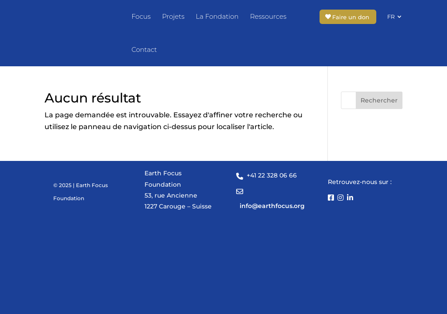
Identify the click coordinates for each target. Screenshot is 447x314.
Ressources (268, 16)
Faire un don (350, 17)
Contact (144, 49)
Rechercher (379, 101)
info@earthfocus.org (272, 206)
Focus (141, 16)
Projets (173, 16)
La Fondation (217, 16)
